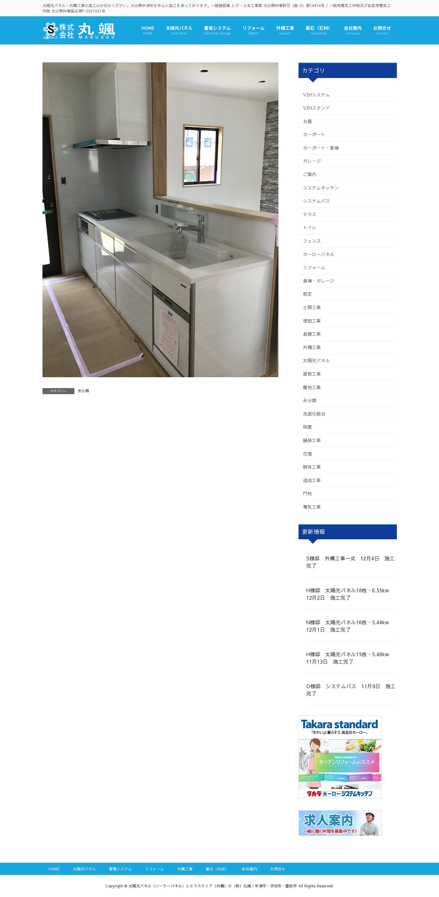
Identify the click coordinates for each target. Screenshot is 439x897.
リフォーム (314, 267)
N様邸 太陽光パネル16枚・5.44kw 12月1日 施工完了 (350, 626)
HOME (54, 868)
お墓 (307, 121)
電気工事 (312, 506)
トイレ (309, 227)
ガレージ (312, 161)
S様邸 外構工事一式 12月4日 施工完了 (350, 562)
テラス (309, 214)
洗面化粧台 (314, 413)
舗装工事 (312, 440)
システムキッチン (321, 187)
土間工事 (312, 307)
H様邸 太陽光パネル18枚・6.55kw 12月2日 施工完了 (350, 594)
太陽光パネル (316, 360)
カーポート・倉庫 (321, 147)
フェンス (312, 241)
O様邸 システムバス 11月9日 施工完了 (351, 689)
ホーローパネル (318, 254)
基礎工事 (312, 334)
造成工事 (312, 480)
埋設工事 (312, 320)
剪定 (307, 294)
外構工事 (312, 347)
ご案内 (309, 174)
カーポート (314, 134)
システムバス (316, 201)
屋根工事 (312, 373)
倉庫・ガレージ (318, 280)
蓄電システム (120, 868)
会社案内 (249, 868)
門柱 (307, 493)
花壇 (307, 453)
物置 (307, 427)
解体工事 (312, 467)
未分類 (83, 390)
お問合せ (277, 868)
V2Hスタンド (316, 108)
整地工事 (312, 387)
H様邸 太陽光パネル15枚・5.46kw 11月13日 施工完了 (350, 657)
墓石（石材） (217, 868)
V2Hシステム (316, 94)
